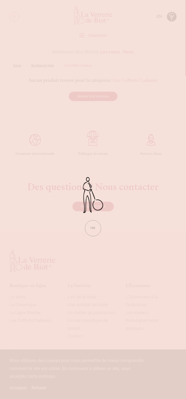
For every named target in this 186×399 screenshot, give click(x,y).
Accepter (18, 387)
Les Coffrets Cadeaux (30, 320)
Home (17, 65)
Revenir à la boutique (93, 96)
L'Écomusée (138, 285)
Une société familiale (88, 304)
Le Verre (17, 296)
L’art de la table (82, 296)
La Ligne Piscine (25, 312)
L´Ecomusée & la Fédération (142, 300)
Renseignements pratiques (142, 324)
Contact (75, 336)
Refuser (38, 387)
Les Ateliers (137, 312)
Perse (128, 51)
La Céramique (23, 304)
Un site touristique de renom (88, 324)
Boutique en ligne (42, 65)
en (159, 16)
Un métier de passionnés (91, 312)
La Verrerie (79, 285)
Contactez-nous (93, 206)
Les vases (110, 51)
